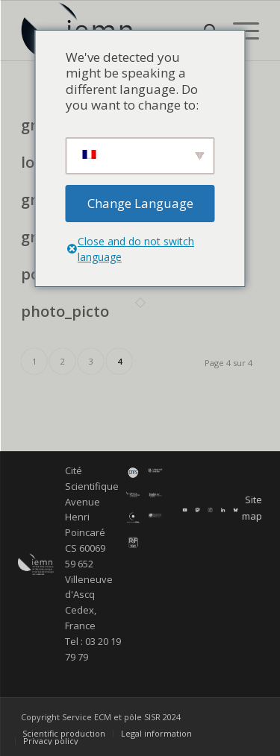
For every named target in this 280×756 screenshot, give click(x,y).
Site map (252, 507)
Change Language (140, 203)
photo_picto (65, 311)
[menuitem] (64, 733)
